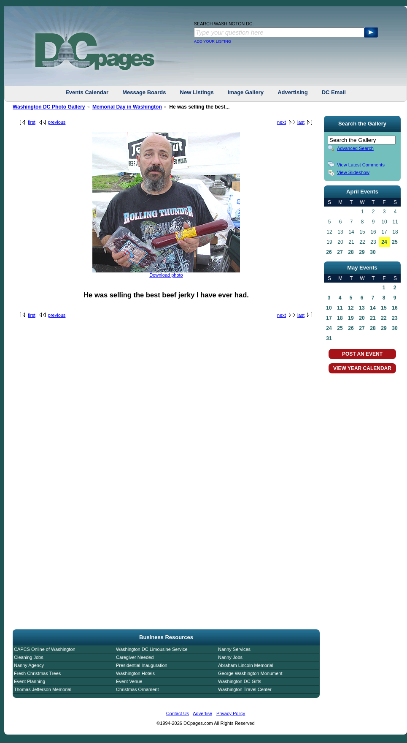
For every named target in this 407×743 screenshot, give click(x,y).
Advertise (202, 713)
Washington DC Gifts (239, 681)
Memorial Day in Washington (127, 107)
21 (372, 318)
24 (384, 242)
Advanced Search (355, 148)
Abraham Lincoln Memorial (245, 665)
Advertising (293, 92)
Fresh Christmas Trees (37, 673)
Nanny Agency (29, 665)
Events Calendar (86, 92)
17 (329, 318)
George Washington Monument (250, 673)
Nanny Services (234, 649)
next (281, 122)
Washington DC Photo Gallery (49, 107)
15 (383, 308)
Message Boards (144, 92)
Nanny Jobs (230, 657)
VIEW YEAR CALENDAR (362, 368)
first (31, 122)
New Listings (197, 92)
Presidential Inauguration (141, 665)
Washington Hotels (135, 673)
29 (361, 252)
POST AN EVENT (362, 354)
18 (339, 318)
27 (339, 252)
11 (339, 308)
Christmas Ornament (137, 689)
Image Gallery (246, 92)
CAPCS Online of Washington (44, 649)
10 (329, 308)
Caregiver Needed (135, 657)
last (301, 122)
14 (372, 308)
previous (57, 122)
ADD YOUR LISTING (212, 41)
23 (394, 318)
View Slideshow (353, 172)
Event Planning (29, 681)
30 (372, 252)
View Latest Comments (361, 164)
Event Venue (129, 681)
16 (394, 308)
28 (350, 252)
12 (350, 308)
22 (383, 318)
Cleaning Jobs (28, 657)
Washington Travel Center (245, 689)
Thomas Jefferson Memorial (42, 689)
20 (361, 318)
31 (329, 338)
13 (361, 308)
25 (394, 242)
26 (329, 252)
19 (350, 318)
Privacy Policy (230, 713)
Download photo (166, 275)
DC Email (334, 92)
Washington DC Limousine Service (152, 649)
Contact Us (177, 713)
